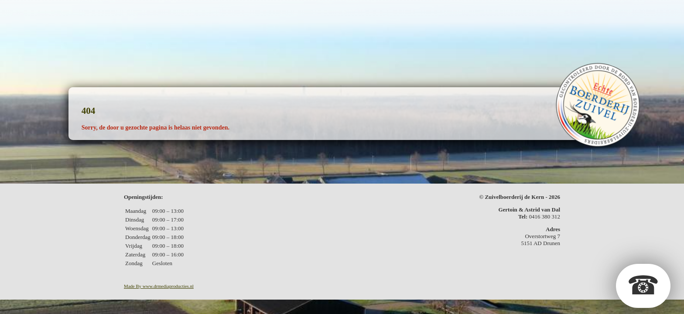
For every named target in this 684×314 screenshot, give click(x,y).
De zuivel (229, 11)
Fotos (436, 11)
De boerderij (175, 11)
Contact (527, 11)
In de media (479, 11)
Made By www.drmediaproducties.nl (159, 286)
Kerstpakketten (382, 11)
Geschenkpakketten (298, 11)
